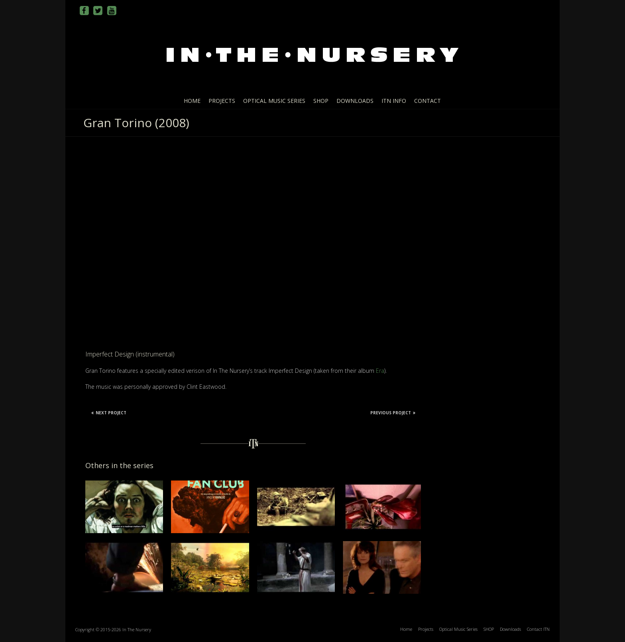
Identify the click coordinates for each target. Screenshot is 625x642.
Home (192, 100)
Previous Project (392, 413)
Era (380, 370)
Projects (221, 100)
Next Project (108, 413)
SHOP (320, 100)
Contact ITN (538, 629)
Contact (427, 100)
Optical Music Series (274, 100)
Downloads (354, 100)
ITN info (393, 100)
